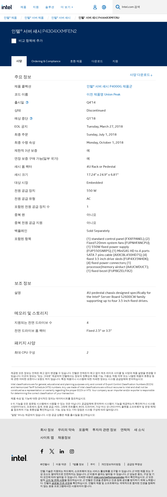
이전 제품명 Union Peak (103, 94)
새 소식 (139, 430)
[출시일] (27, 102)
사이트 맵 (47, 438)
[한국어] (104, 7)
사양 (19, 61)
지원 (115, 61)
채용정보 (64, 438)
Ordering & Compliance (46, 61)
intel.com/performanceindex (109, 477)
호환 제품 (76, 61)
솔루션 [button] (49, 7)
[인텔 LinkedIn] (62, 452)
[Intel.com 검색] (143, 7)
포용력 (83, 430)
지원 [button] (36, 7)
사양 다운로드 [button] (141, 75)
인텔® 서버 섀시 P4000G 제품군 (109, 86)
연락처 (125, 430)
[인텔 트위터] (52, 452)
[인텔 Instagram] (71, 452)
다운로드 (97, 61)
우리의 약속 (66, 430)
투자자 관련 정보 (104, 430)
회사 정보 (47, 430)
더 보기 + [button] (67, 7)
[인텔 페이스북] (42, 452)
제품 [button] (23, 7)
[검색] (118, 6)
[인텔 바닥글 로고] (19, 458)
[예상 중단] (31, 118)
